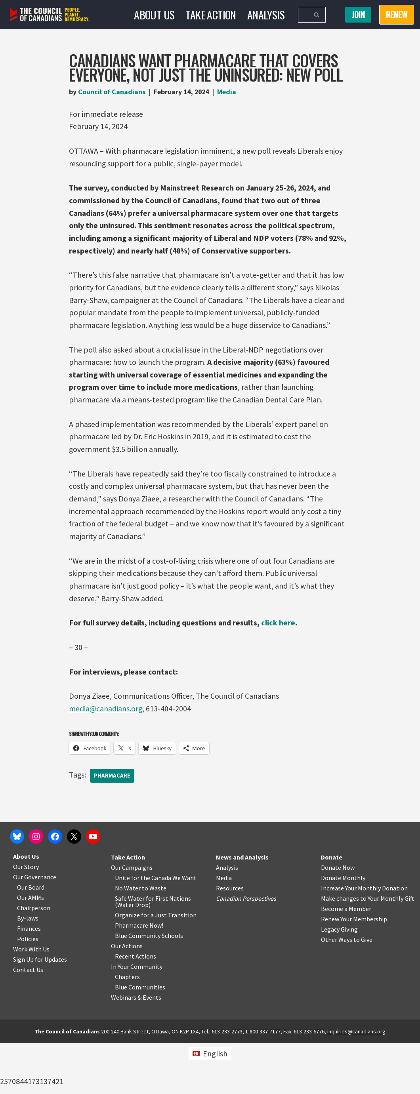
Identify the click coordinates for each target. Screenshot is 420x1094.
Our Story (26, 917)
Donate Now (338, 918)
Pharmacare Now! (139, 976)
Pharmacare (112, 781)
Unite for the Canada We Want (156, 928)
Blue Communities (140, 1038)
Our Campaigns (132, 918)
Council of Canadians (111, 91)
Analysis (265, 14)
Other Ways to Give (346, 990)
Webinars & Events (136, 1048)
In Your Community (136, 1017)
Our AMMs (30, 948)
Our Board (30, 938)
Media (229, 91)
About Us (154, 14)
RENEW (396, 15)
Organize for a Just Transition (156, 966)
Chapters (127, 1027)
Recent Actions (135, 1007)
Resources (230, 939)
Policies (27, 989)
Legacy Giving (339, 980)
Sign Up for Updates (40, 1010)
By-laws (27, 969)
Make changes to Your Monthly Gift (367, 949)
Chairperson (33, 958)
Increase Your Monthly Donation (364, 939)
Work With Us (31, 1000)
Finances (29, 979)
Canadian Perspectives (246, 949)
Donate (331, 908)
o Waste (155, 939)
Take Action (210, 14)
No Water (128, 939)
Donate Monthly (343, 928)
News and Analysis (242, 908)
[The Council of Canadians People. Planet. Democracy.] (50, 15)
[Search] (303, 15)
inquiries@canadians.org (356, 1082)
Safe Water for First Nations (153, 949)
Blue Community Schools (149, 986)
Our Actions (127, 997)
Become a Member (346, 959)
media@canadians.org (106, 714)
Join (358, 15)
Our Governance (34, 928)
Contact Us (28, 1020)
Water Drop (133, 955)
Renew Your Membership (354, 970)
